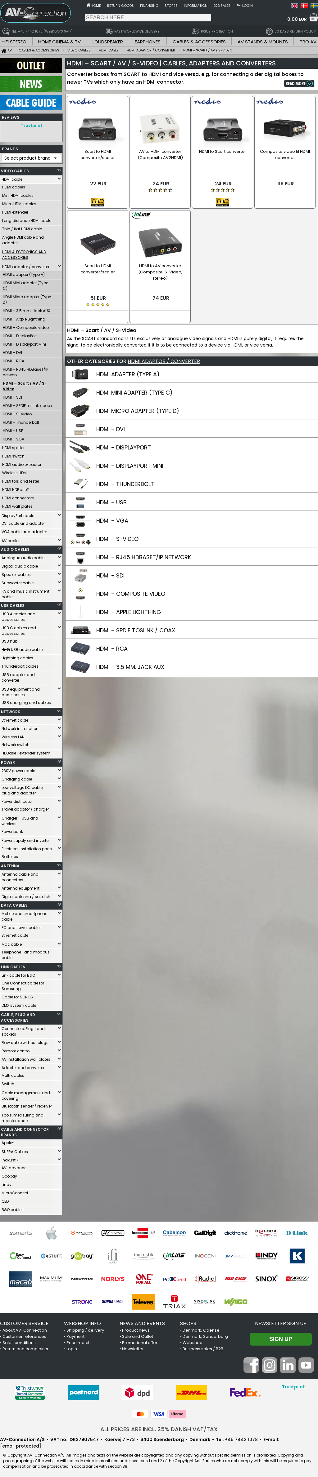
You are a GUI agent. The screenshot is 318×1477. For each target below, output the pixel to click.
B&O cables (13, 1208)
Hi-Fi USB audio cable (22, 648)
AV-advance (14, 1166)
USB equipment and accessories (21, 690)
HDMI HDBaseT (15, 488)
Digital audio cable (20, 564)
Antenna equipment (20, 886)
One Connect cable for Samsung (23, 984)
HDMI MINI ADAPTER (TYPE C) (134, 392)
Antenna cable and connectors (20, 875)
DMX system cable (19, 1003)
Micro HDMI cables (19, 202)
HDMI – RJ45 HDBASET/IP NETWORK (143, 557)
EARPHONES (148, 41)
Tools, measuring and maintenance (22, 1116)
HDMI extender (15, 210)
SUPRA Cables (15, 1150)
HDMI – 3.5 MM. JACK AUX (130, 667)
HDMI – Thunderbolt (21, 420)
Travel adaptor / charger (25, 807)
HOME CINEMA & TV (59, 41)
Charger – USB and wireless (20, 819)
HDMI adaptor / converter (25, 265)
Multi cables (13, 1074)
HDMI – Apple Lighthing (24, 317)
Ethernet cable (15, 718)
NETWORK (10, 710)
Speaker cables (16, 573)
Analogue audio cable (23, 556)
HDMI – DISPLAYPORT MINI (129, 466)
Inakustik (10, 1158)
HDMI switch (13, 454)
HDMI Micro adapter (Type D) (27, 298)
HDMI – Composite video (26, 326)
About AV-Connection (24, 1329)
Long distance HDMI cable (26, 219)
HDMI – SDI (12, 395)
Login (247, 5)
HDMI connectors (18, 496)
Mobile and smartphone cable (24, 914)
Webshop (192, 1341)
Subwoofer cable (18, 581)
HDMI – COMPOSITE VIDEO (130, 594)
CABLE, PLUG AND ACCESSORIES (18, 1015)
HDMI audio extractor (21, 463)
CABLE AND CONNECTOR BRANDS (25, 1130)
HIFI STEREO (14, 41)
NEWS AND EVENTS (142, 1321)
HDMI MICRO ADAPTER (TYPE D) (137, 411)
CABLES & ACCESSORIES (199, 41)
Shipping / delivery (85, 1329)
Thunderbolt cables (20, 664)
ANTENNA (10, 864)
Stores (171, 5)
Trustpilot (31, 125)
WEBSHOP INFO (82, 1321)
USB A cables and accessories (18, 615)
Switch (8, 1082)
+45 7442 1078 (241, 1438)
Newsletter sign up (281, 1321)
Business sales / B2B (203, 1347)
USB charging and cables (26, 701)
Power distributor (17, 800)
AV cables (11, 539)
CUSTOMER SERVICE (24, 1321)
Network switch (16, 743)
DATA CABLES (14, 903)
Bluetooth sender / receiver (27, 1104)
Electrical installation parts (27, 847)
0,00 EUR (297, 19)
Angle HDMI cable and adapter (23, 238)
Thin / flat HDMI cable (22, 227)
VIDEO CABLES (15, 169)
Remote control (16, 1049)
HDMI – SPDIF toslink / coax (27, 404)
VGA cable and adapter (24, 530)
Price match (78, 1341)
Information (195, 5)
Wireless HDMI (15, 471)
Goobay (9, 1174)
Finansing (149, 5)
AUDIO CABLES (15, 548)
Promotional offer (139, 1341)
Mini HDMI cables (18, 194)
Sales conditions (19, 1341)
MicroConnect (15, 1191)
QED (5, 1199)
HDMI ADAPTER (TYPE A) (128, 374)
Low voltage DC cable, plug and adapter (22, 788)
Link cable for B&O (18, 973)
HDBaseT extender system (26, 751)
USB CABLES (13, 604)
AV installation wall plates (26, 1057)
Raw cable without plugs (25, 1041)
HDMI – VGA (13, 437)
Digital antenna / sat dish (26, 895)
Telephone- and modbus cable (26, 953)
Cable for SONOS (17, 995)
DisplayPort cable (18, 514)
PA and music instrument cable (25, 592)
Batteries (10, 855)
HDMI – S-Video (17, 412)
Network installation (20, 727)
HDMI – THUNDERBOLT (125, 484)
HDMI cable (12, 177)
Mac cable (12, 942)
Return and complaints (25, 1347)
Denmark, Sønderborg (205, 1335)
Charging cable (17, 777)
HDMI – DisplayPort (20, 334)
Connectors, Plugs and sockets (23, 1029)
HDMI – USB (13, 429)
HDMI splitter (13, 446)
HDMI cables (13, 185)
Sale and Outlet (137, 1335)
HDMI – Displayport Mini (24, 342)
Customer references (24, 1335)
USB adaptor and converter (18, 675)
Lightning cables (17, 656)
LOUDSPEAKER (108, 41)
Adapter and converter (23, 1066)
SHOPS (188, 1321)
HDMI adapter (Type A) (24, 273)
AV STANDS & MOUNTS (263, 41)
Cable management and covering (26, 1094)
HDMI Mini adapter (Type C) (25, 284)
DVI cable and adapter (23, 521)
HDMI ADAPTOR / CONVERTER (164, 361)
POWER (8, 760)
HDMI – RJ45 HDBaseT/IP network (25, 370)
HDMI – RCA (13, 359)
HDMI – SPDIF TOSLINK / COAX (135, 630)
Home (96, 5)
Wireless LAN (13, 735)
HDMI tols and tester (20, 479)
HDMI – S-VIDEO (117, 539)
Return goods (120, 5)
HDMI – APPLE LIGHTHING (128, 612)
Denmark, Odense (201, 1329)
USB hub (9, 639)
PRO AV (308, 41)
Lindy (6, 1183)
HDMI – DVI (12, 351)
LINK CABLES (13, 965)
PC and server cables (22, 926)
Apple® (8, 1141)
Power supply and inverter (26, 839)
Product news (136, 1329)
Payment (75, 1335)
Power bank (12, 830)
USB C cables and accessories (19, 629)
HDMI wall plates (17, 504)
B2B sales (222, 5)
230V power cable (18, 769)
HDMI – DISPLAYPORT (123, 447)
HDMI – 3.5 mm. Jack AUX (26, 309)
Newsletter (133, 1347)
